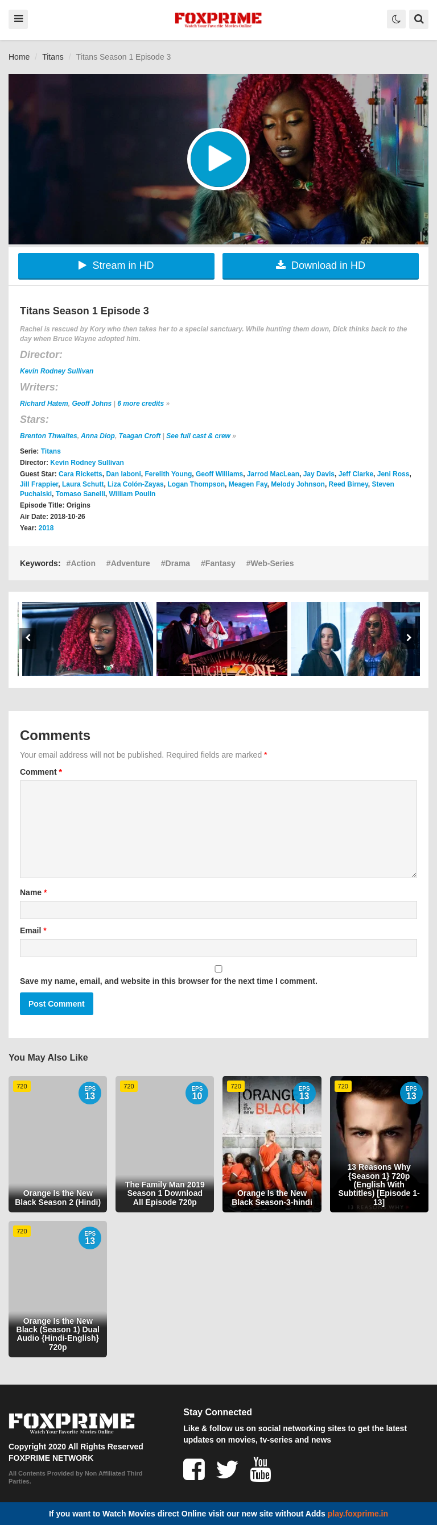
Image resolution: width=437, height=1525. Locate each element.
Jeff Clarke (356, 474)
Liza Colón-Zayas (136, 484)
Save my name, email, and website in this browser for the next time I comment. (169, 981)
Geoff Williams (219, 474)
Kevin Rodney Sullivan (56, 371)
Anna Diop (98, 436)
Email (33, 930)
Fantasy (220, 563)
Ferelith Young (168, 474)
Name (33, 892)
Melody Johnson (298, 484)
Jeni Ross (393, 474)
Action (83, 563)
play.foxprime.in (358, 1513)
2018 (46, 528)
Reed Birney (348, 484)
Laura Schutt (83, 484)
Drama (178, 563)
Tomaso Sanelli (80, 494)
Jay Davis (319, 474)
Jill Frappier (39, 484)
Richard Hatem (44, 404)
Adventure (130, 563)
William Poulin (132, 494)
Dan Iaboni (123, 474)
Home (19, 56)
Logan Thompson (196, 484)
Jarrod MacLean (273, 474)
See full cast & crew (198, 436)
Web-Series (272, 563)
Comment (41, 771)
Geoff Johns (92, 404)
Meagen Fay (248, 484)
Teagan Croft (140, 436)
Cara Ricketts (80, 474)
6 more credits (140, 404)
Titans (53, 56)
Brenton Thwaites (48, 436)
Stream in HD (116, 265)
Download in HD (320, 265)
